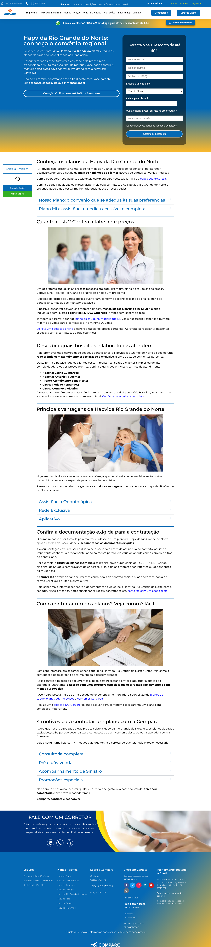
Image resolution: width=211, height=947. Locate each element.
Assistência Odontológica (65, 501)
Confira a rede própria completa (123, 396)
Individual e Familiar (51, 12)
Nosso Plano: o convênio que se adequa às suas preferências (102, 200)
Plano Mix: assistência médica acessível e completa (92, 208)
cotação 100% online (67, 704)
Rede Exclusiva (54, 510)
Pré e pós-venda (56, 762)
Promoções (109, 12)
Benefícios (95, 12)
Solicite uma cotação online (55, 328)
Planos (67, 12)
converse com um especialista (148, 590)
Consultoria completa (61, 753)
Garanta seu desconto (154, 134)
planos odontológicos (60, 698)
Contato (137, 12)
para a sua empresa (153, 178)
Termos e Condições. (166, 125)
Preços (76, 12)
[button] (105, 200)
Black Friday (124, 12)
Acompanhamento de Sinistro (70, 771)
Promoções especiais (61, 779)
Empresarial (32, 12)
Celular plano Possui (137, 98)
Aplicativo (49, 518)
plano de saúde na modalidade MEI (98, 318)
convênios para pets (90, 698)
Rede (85, 12)
